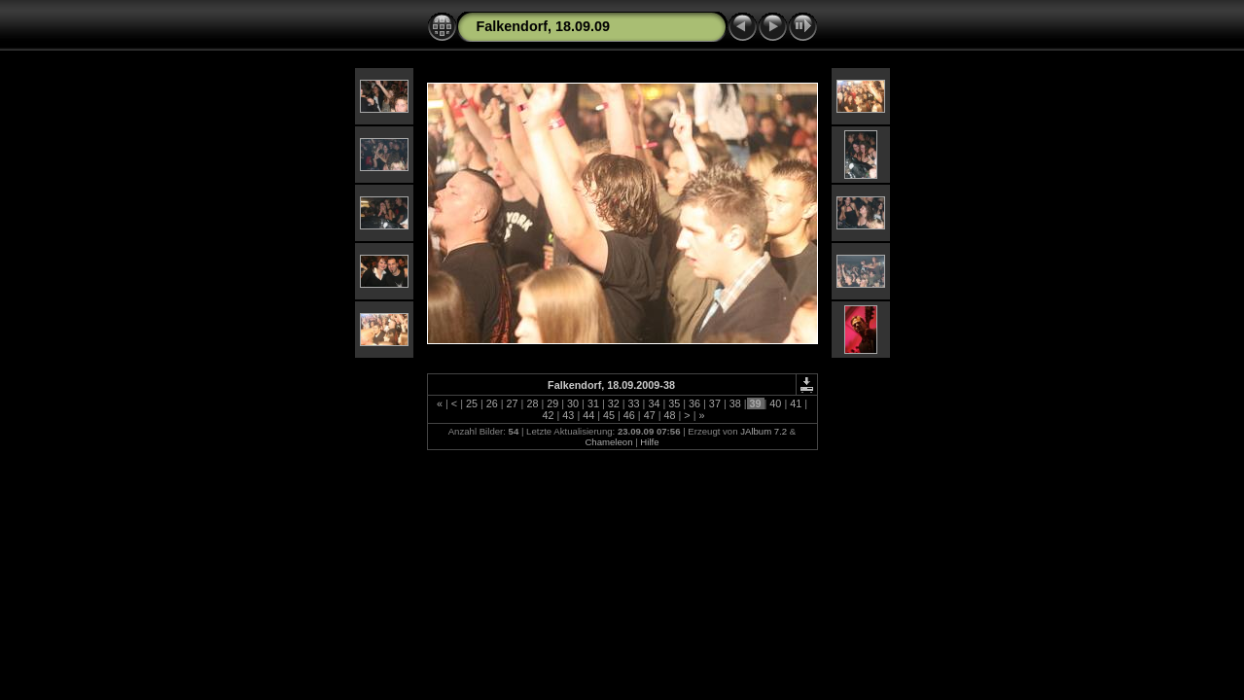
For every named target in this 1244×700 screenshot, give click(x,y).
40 (775, 403)
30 (573, 403)
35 (674, 403)
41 (795, 403)
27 (512, 403)
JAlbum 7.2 (763, 431)
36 (694, 403)
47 (649, 415)
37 (715, 403)
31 (593, 403)
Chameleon (608, 442)
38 (735, 403)
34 (653, 403)
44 (588, 415)
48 (670, 415)
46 (629, 415)
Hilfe (649, 442)
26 (492, 403)
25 (471, 403)
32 (613, 403)
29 (552, 403)
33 (634, 403)
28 (532, 403)
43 (568, 415)
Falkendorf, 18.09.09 (544, 26)
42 (548, 415)
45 (609, 415)
